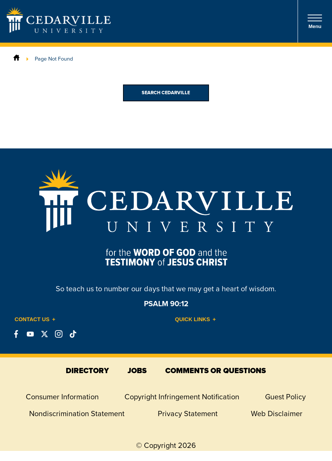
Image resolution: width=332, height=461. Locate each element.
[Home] (16, 59)
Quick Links (192, 319)
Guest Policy (285, 396)
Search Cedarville (166, 92)
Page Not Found (54, 59)
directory (87, 370)
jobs (137, 370)
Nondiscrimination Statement (76, 413)
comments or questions (215, 370)
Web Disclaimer (276, 413)
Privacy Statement (188, 413)
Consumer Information (62, 396)
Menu (315, 21)
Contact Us (32, 319)
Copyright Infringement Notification (181, 396)
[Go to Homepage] (59, 31)
